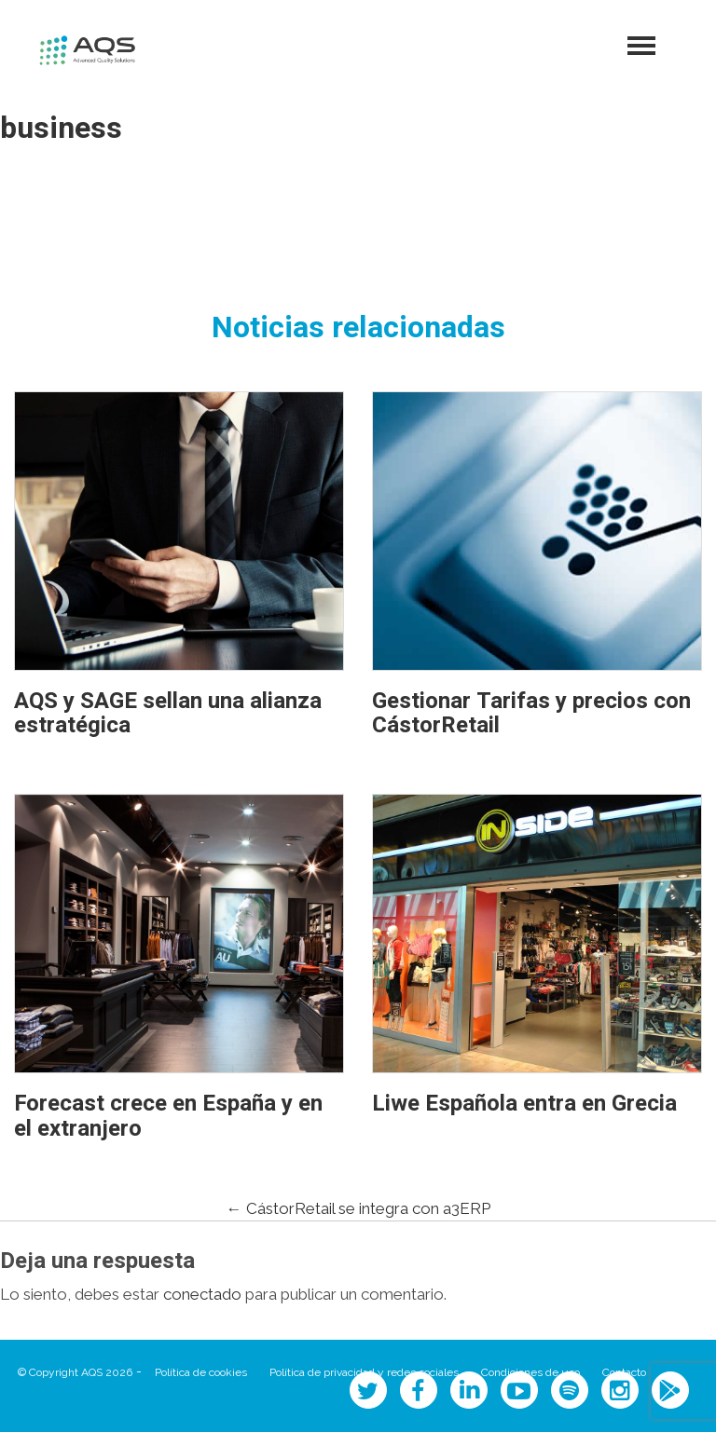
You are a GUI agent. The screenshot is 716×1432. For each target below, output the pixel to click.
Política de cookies (201, 1372)
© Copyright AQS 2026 (75, 1372)
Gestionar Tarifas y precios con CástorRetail (531, 713)
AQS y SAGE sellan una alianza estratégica (168, 713)
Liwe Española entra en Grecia (524, 1103)
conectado (202, 1294)
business (61, 128)
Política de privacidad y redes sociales (364, 1372)
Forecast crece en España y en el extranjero (168, 1115)
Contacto (624, 1372)
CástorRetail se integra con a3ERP (358, 1208)
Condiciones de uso (530, 1372)
